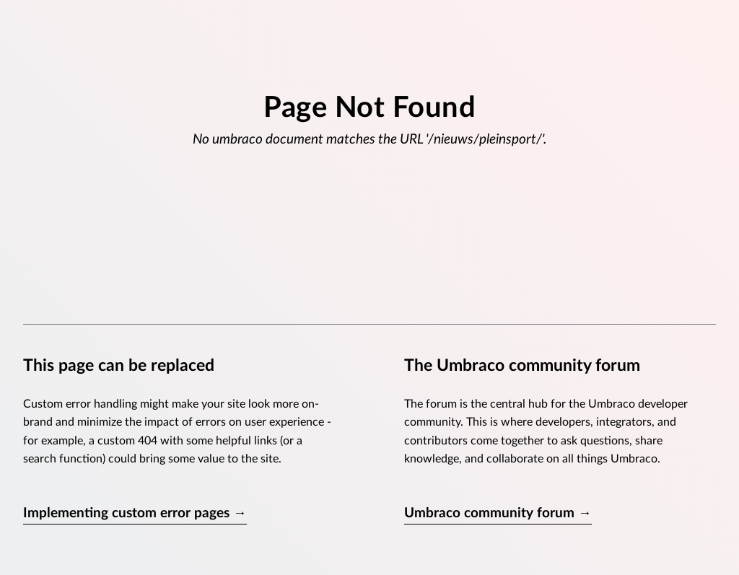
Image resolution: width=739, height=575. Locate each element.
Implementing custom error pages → (135, 513)
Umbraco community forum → (498, 513)
